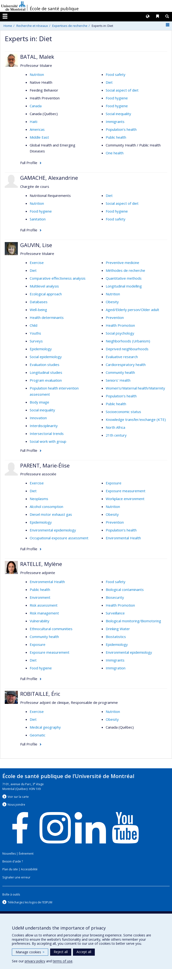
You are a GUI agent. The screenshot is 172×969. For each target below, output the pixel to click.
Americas (37, 129)
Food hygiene (117, 98)
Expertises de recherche (69, 26)
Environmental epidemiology (53, 530)
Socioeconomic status (123, 411)
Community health (120, 372)
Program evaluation (46, 380)
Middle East (39, 137)
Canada (36, 105)
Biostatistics (116, 636)
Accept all (83, 952)
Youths (35, 333)
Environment (40, 597)
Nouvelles (9, 854)
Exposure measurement (125, 490)
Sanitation (38, 219)
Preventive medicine (122, 262)
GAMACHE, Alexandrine (49, 177)
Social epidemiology (46, 356)
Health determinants (47, 317)
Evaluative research (122, 356)
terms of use (62, 961)
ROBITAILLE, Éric (40, 693)
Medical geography (45, 727)
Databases (39, 301)
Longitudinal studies (46, 372)
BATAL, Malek (37, 56)
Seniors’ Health (118, 380)
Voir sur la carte (18, 797)
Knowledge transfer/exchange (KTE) (136, 419)
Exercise (37, 262)
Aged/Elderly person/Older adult (132, 309)
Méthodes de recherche (125, 270)
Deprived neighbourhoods (127, 348)
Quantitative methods (124, 278)
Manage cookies (30, 952)
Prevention (115, 317)
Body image (39, 402)
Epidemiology (41, 348)
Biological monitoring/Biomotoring (133, 620)
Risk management (44, 613)
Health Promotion (120, 325)
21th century (116, 435)
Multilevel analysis (44, 286)
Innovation (38, 417)
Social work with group (48, 441)
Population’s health (121, 129)
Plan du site (10, 869)
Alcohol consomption (46, 506)
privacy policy (35, 961)
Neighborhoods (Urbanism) (128, 341)
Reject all (61, 952)
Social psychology (120, 333)
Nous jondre (16, 805)
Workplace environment (125, 498)
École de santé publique (54, 8)
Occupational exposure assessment (59, 538)
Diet (109, 82)
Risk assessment (43, 605)
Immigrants (115, 121)
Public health (116, 137)
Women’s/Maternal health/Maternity (135, 388)
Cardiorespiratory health (126, 364)
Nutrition (37, 74)
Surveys (36, 341)
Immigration (115, 668)
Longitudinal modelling (124, 286)
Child (33, 325)
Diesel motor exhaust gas (51, 514)
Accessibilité (29, 869)
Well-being (38, 309)
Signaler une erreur (16, 877)
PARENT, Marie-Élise (45, 465)
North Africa (115, 427)
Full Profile (28, 162)
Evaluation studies (44, 364)
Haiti (33, 121)
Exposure (113, 483)
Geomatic (37, 735)
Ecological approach (46, 294)
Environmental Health (123, 538)
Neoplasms (39, 498)
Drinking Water (118, 628)
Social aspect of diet (122, 90)
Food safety (115, 74)
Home (8, 26)
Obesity (112, 301)
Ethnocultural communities (51, 628)
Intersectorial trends (47, 433)
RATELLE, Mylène (41, 563)
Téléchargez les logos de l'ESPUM (30, 902)
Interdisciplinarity (44, 425)
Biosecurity (115, 597)
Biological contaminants (125, 589)
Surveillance (115, 613)
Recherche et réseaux (32, 26)
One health (115, 153)
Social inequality (118, 113)
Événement (26, 854)
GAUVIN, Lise (36, 244)
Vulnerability (39, 620)
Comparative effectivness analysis (58, 278)
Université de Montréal (13, 6)
